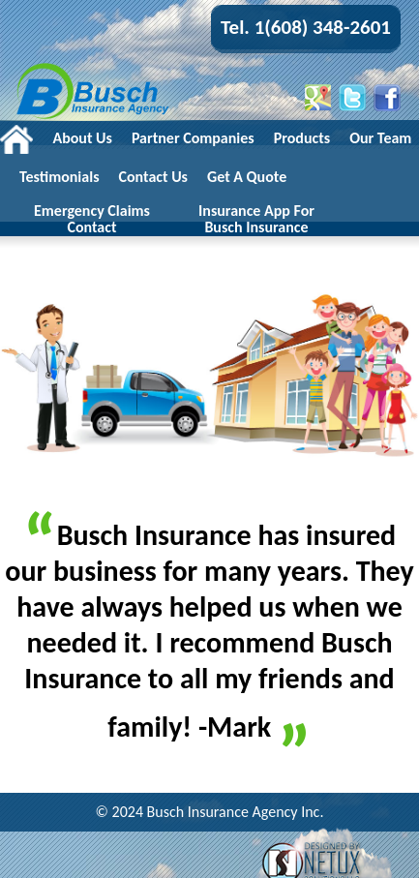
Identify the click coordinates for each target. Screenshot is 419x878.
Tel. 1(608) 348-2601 (306, 27)
